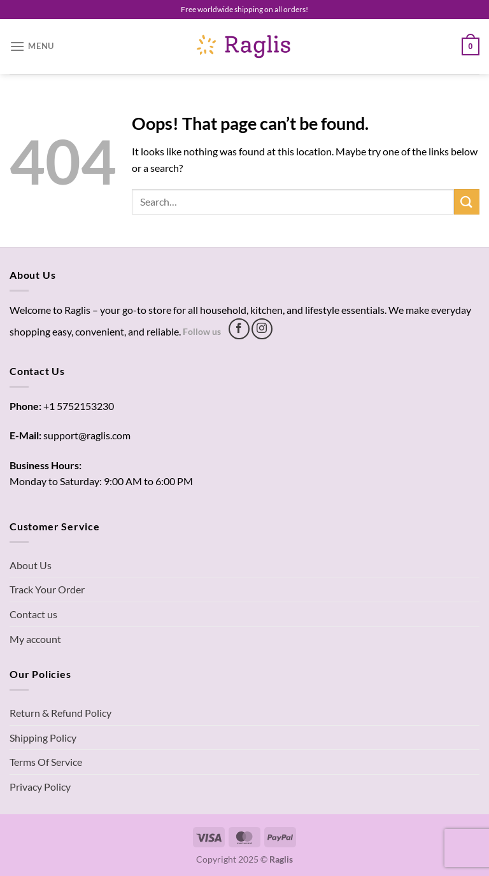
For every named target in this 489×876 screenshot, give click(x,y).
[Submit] (466, 201)
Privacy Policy (40, 787)
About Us (31, 565)
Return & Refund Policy (60, 713)
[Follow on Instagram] (262, 328)
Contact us (33, 614)
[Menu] (32, 46)
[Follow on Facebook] (239, 328)
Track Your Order (47, 589)
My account (35, 639)
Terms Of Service (46, 762)
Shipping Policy (43, 737)
